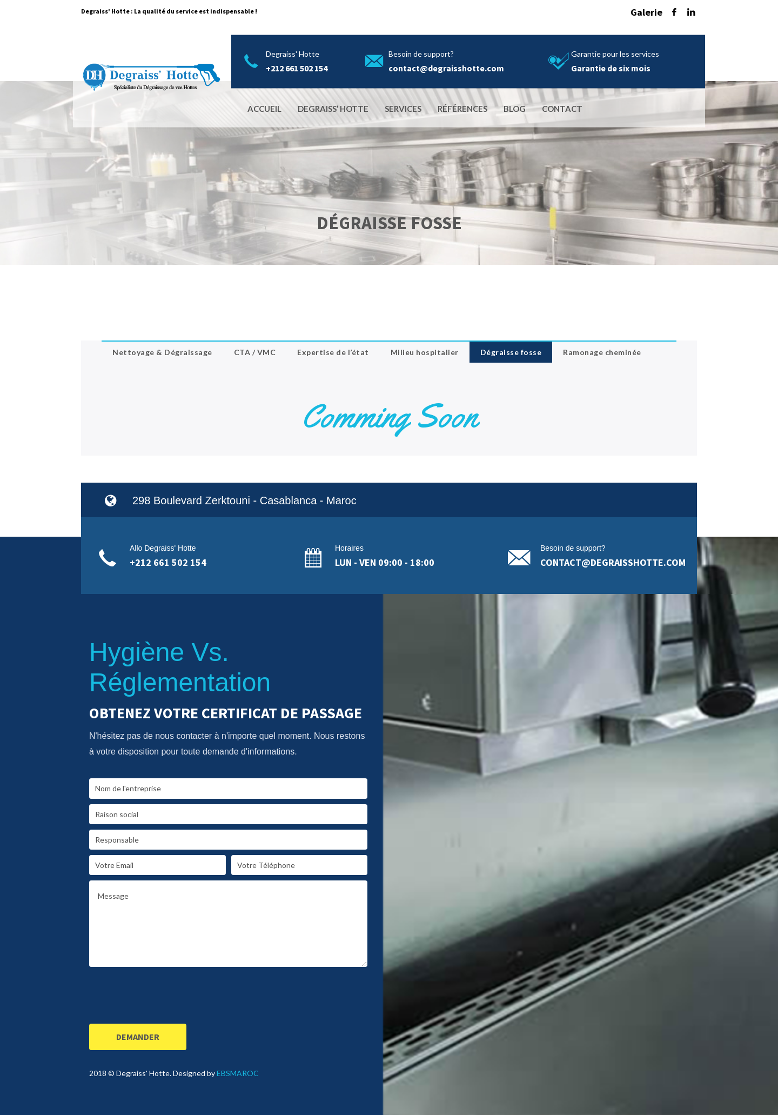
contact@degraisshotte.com (613, 562)
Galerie (646, 12)
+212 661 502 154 (168, 562)
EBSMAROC (238, 1073)
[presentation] (171, 997)
